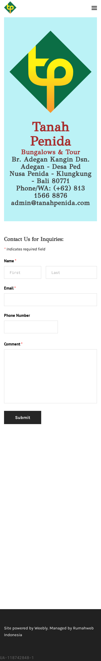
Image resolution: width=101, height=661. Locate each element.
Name (10, 260)
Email (10, 288)
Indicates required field (24, 249)
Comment (13, 344)
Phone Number (17, 315)
